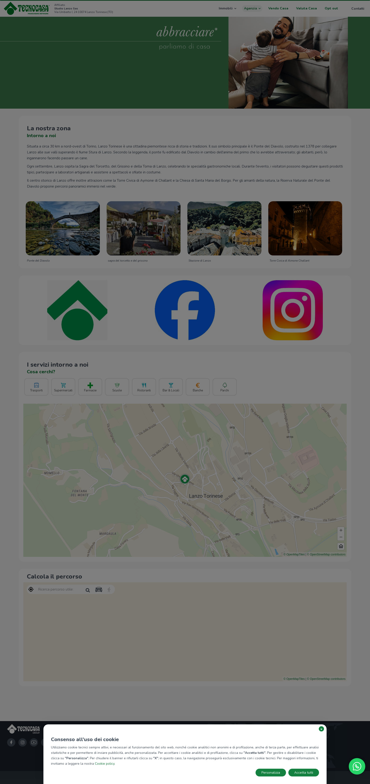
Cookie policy (104, 763)
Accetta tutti (303, 772)
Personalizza (270, 772)
